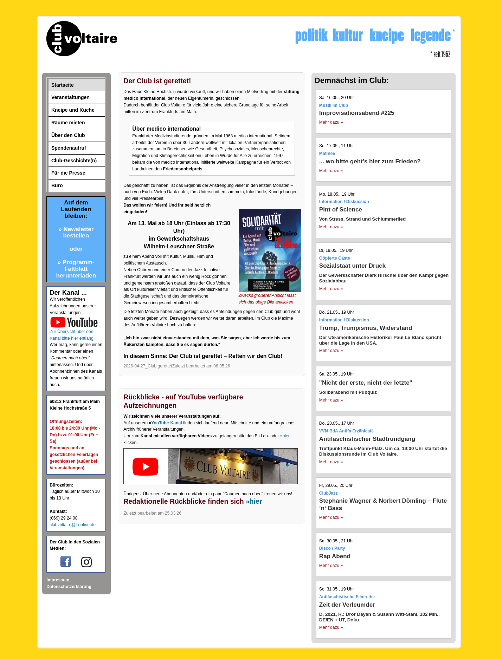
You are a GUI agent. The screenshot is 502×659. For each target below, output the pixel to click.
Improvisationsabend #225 (356, 113)
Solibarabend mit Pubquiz (348, 392)
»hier (285, 435)
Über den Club (68, 135)
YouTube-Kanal (166, 422)
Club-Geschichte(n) (74, 160)
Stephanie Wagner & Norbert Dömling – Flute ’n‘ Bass (383, 504)
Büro (57, 185)
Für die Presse (68, 173)
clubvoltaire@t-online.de (73, 524)
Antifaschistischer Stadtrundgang (367, 439)
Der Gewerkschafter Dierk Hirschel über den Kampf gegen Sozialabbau (384, 278)
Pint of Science (340, 209)
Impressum (57, 580)
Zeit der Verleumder (347, 604)
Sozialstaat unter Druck (352, 265)
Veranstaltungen (70, 97)
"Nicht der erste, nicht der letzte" (365, 382)
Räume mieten (68, 122)
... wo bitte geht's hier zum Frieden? (370, 161)
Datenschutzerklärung (68, 586)
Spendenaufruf (68, 148)
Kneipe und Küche (73, 110)
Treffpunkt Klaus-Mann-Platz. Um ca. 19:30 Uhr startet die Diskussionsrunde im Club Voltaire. (383, 451)
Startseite (62, 85)
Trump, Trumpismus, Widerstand (365, 328)
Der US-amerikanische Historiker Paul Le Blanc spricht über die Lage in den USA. (380, 340)
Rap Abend (334, 556)
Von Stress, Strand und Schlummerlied (362, 219)
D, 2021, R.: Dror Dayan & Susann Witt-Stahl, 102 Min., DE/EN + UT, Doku (379, 617)
